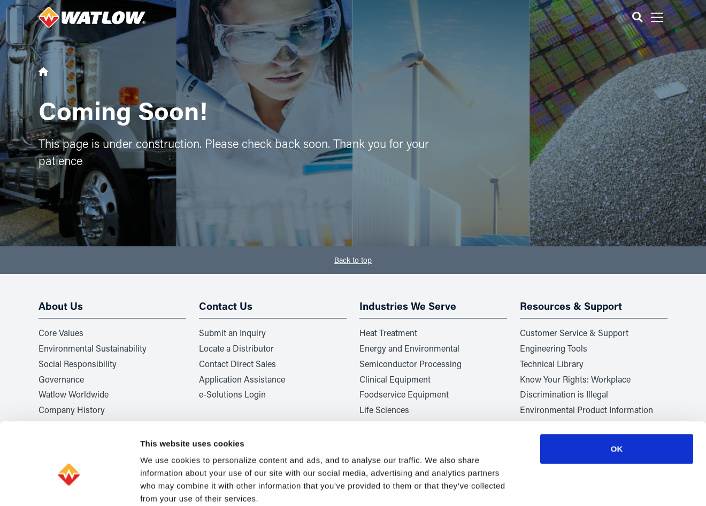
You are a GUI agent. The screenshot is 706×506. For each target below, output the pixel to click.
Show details (561, 484)
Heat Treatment (388, 332)
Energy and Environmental (409, 348)
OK (617, 391)
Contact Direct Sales (237, 363)
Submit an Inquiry (232, 332)
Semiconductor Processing (410, 363)
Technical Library (552, 363)
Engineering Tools (553, 348)
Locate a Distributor (236, 348)
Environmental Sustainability (93, 348)
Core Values (61, 332)
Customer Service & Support (574, 332)
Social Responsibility (78, 363)
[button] (637, 17)
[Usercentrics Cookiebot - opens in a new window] (69, 485)
